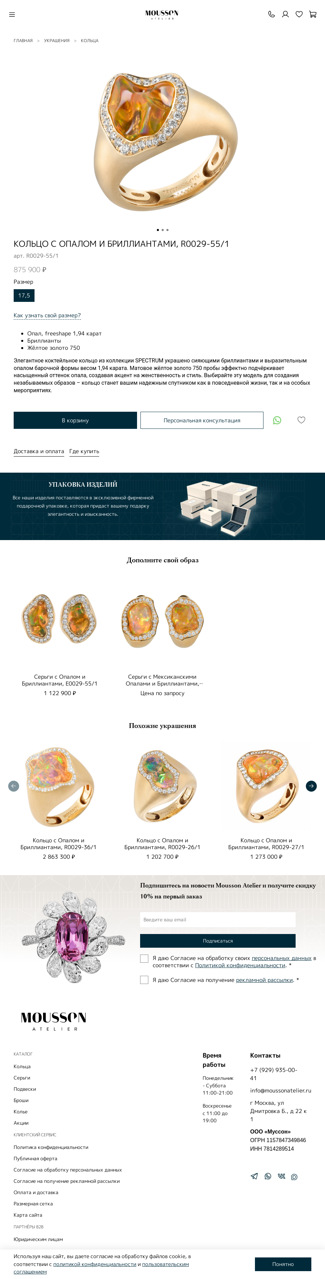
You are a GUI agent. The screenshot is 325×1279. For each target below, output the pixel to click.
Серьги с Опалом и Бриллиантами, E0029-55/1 (60, 680)
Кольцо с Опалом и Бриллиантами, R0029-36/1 (59, 843)
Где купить (84, 451)
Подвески (25, 1089)
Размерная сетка (33, 1203)
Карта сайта (28, 1215)
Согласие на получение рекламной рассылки (67, 1181)
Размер (23, 282)
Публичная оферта (35, 1158)
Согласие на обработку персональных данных (68, 1169)
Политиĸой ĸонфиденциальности (240, 965)
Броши (21, 1100)
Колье (21, 1111)
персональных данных (282, 958)
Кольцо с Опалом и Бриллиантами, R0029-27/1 (266, 843)
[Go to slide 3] (167, 230)
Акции (21, 1123)
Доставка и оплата (39, 451)
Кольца (89, 40)
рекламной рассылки (264, 980)
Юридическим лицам (38, 1239)
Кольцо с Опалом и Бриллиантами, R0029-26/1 (162, 843)
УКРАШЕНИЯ (56, 40)
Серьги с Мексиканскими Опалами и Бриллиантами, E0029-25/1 (162, 683)
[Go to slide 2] (163, 230)
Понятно (283, 1264)
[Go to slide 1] (158, 230)
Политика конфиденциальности (51, 1147)
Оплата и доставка (36, 1192)
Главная (23, 40)
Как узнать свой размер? (47, 315)
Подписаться (218, 940)
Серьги (22, 1077)
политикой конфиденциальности (94, 1264)
